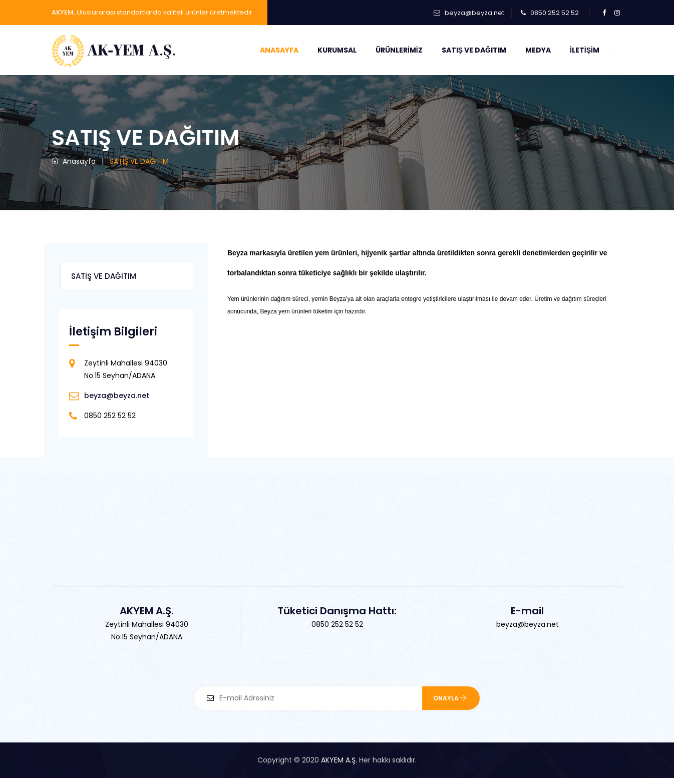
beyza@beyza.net (474, 13)
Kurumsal (337, 50)
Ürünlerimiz (399, 50)
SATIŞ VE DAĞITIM (103, 276)
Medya (538, 50)
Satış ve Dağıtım (474, 50)
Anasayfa (279, 50)
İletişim (584, 50)
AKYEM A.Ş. (339, 760)
